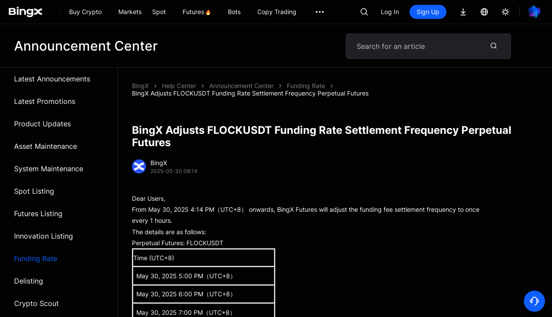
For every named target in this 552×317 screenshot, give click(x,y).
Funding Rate (35, 258)
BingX (140, 85)
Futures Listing (38, 213)
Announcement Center (241, 85)
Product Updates (42, 123)
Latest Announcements (52, 78)
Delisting (28, 280)
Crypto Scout (36, 303)
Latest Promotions (44, 101)
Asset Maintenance (45, 146)
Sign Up (428, 11)
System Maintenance (48, 168)
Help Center (179, 85)
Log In (390, 11)
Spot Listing (34, 191)
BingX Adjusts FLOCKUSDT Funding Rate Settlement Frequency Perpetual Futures (250, 93)
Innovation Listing (43, 236)
